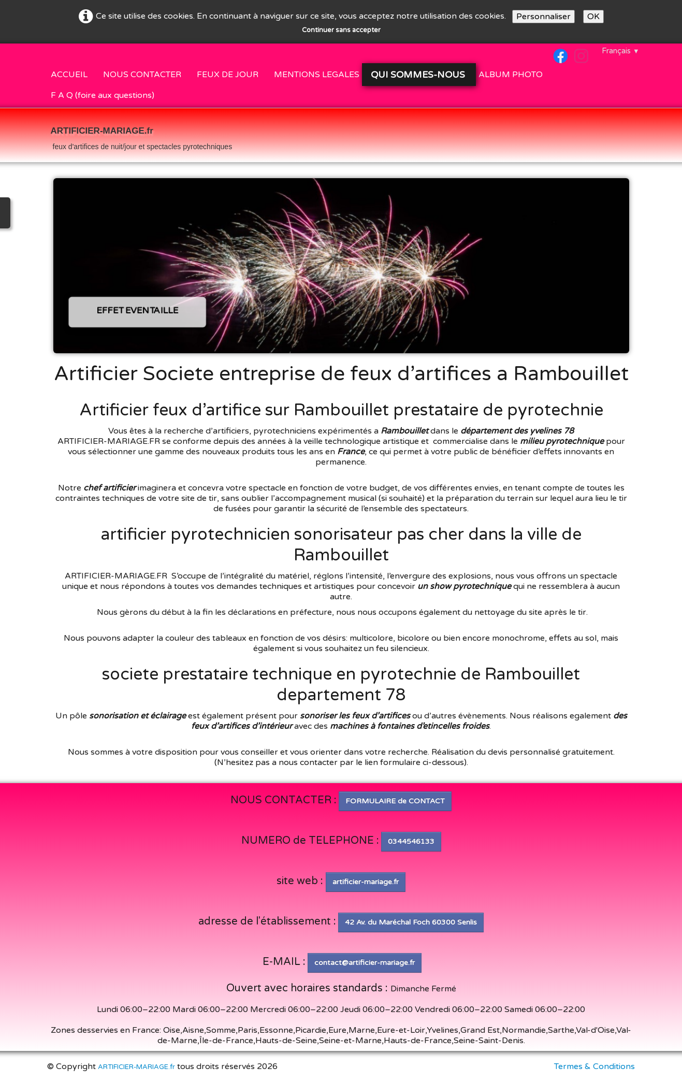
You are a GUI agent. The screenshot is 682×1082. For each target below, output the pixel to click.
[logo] (141, 136)
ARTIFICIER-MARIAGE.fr (136, 1067)
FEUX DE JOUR (227, 74)
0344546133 (411, 841)
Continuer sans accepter (341, 30)
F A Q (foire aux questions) (102, 95)
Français (621, 50)
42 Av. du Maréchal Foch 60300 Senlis (411, 922)
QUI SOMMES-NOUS (418, 74)
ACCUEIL (69, 74)
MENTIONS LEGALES (316, 74)
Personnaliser (543, 16)
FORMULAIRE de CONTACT (395, 801)
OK (593, 16)
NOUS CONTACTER (142, 74)
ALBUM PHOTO (510, 74)
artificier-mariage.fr (365, 881)
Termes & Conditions (594, 1066)
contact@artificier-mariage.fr (364, 962)
